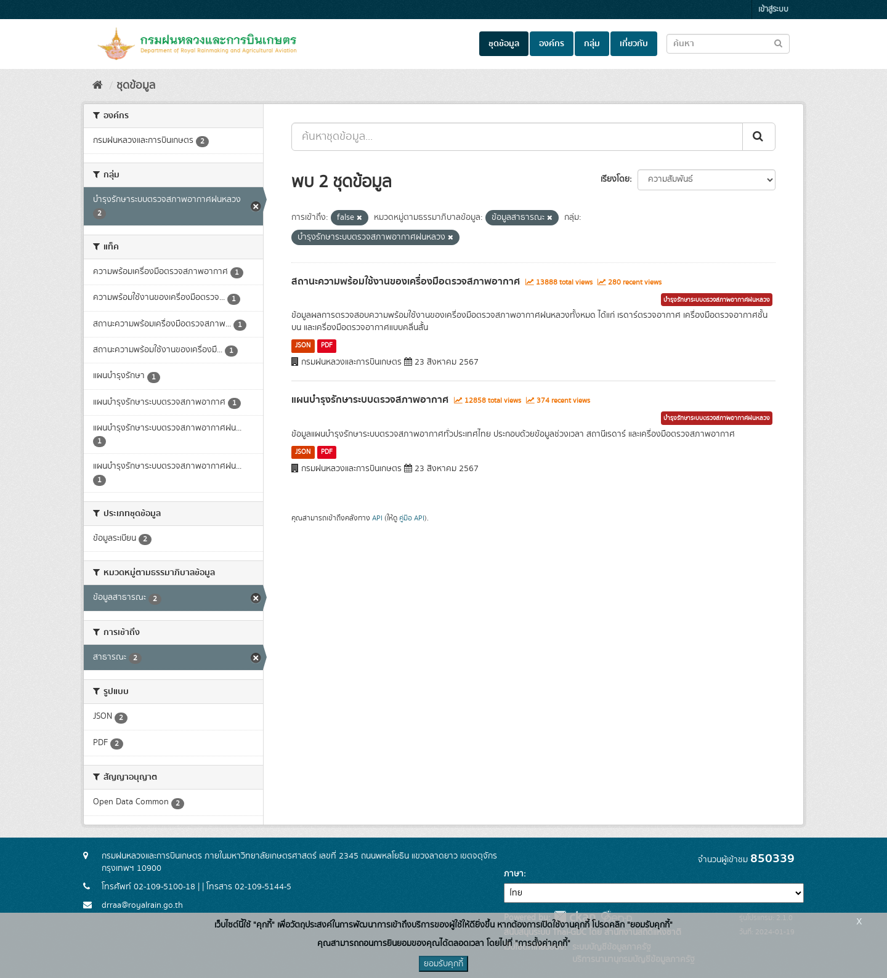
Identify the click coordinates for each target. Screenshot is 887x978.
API (377, 518)
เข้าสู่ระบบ (773, 9)
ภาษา (514, 874)
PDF (327, 345)
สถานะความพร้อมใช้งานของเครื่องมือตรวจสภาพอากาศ (405, 281)
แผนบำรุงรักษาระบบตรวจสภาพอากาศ (369, 400)
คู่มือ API (411, 518)
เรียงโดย (615, 179)
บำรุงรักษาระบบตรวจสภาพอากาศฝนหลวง (716, 300)
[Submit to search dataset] (778, 43)
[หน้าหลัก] (97, 86)
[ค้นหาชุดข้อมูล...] (517, 137)
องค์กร (551, 44)
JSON (302, 345)
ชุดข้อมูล (503, 44)
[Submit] (759, 137)
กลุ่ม (592, 44)
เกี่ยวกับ (634, 44)
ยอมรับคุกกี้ (443, 964)
